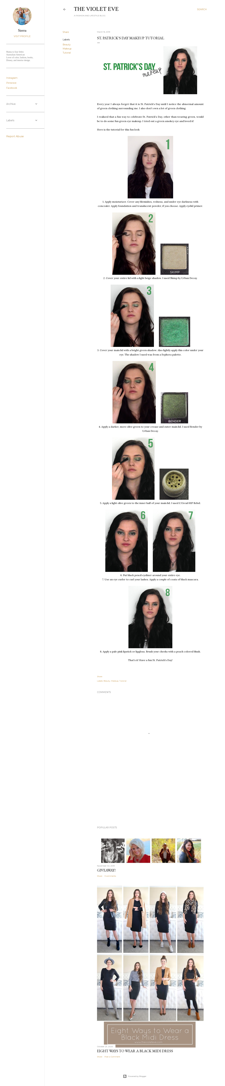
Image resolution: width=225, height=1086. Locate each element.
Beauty (67, 44)
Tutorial (67, 52)
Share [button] (66, 32)
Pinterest (11, 83)
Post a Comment (112, 1056)
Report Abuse (15, 136)
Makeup (67, 48)
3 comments (110, 876)
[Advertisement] (150, 796)
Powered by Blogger (134, 1076)
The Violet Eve (96, 9)
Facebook (11, 88)
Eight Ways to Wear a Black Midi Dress (135, 1050)
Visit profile (22, 36)
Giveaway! (106, 870)
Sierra (22, 30)
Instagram (12, 78)
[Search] (202, 9)
